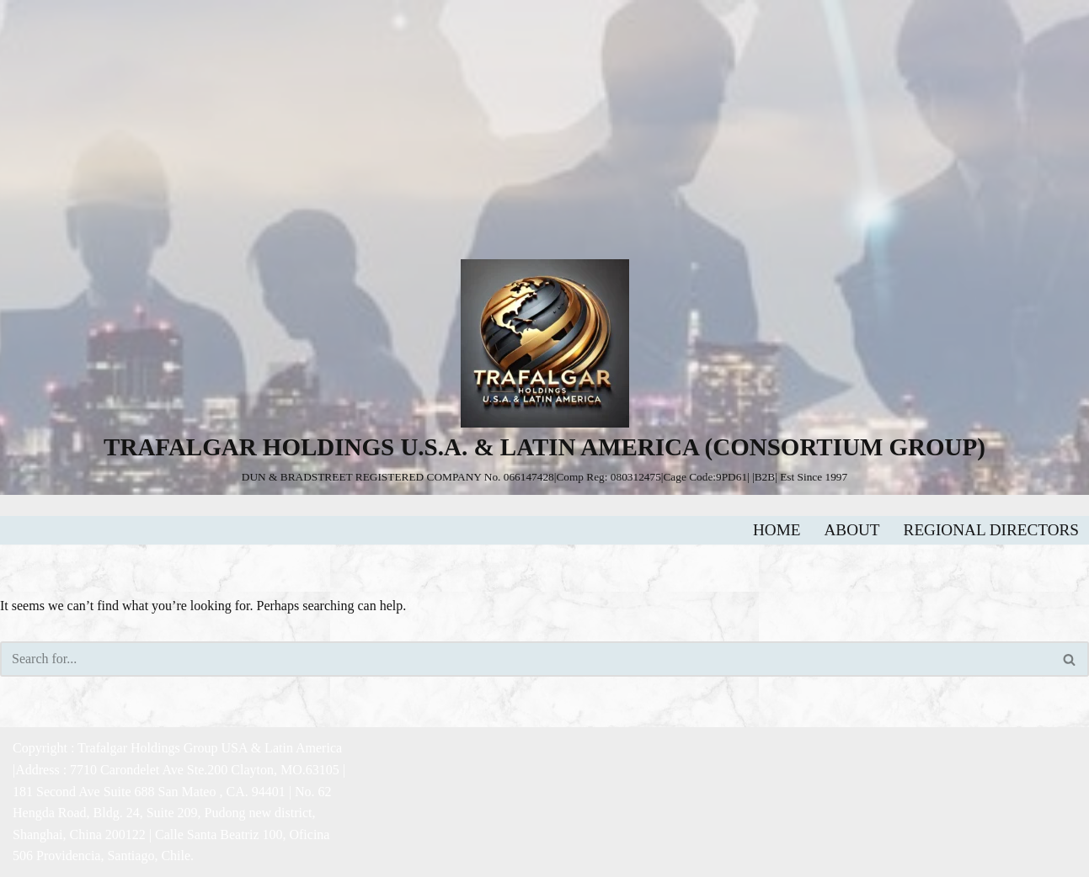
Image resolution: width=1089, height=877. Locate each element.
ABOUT (852, 530)
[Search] (525, 659)
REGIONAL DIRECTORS (991, 530)
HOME (777, 530)
